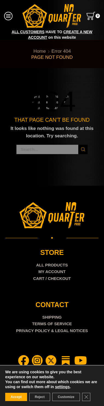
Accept (16, 397)
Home (39, 51)
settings (62, 387)
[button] (10, 34)
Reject (40, 397)
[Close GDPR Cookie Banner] (86, 397)
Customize (66, 397)
